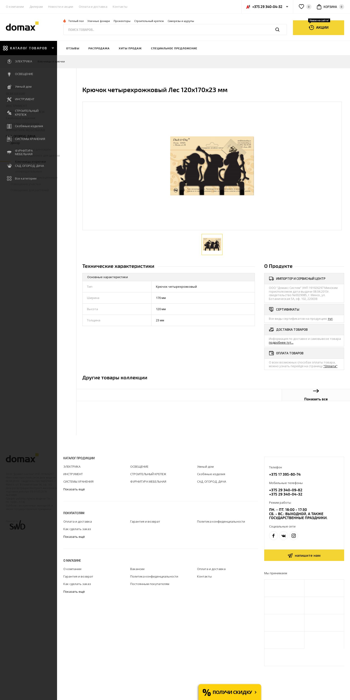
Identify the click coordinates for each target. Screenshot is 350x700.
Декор (23, 61)
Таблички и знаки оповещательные (28, 169)
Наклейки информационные (36, 177)
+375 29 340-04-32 (285, 494)
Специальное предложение (174, 48)
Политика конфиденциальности (221, 521)
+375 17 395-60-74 (285, 474)
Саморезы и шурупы (181, 21)
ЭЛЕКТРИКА (15, 88)
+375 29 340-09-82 (285, 490)
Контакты (120, 6)
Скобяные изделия (20, 118)
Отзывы (72, 48)
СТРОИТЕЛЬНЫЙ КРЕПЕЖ (25, 112)
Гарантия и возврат (145, 521)
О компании (15, 6)
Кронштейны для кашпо (33, 149)
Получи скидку (232, 692)
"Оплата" (330, 366)
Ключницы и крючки (51, 61)
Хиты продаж (130, 48)
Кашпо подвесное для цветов (37, 155)
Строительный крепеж (149, 21)
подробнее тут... (281, 342)
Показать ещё (74, 489)
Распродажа (99, 48)
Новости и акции (60, 6)
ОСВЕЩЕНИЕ (15, 94)
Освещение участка (26, 184)
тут (330, 318)
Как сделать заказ (77, 529)
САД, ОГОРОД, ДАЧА (21, 136)
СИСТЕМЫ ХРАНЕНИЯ (22, 124)
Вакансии (137, 569)
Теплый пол (76, 21)
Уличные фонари (98, 21)
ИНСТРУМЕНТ (16, 106)
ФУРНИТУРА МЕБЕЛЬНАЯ (25, 130)
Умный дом (15, 100)
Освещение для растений (30, 190)
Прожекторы (122, 21)
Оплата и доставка (93, 6)
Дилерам (36, 6)
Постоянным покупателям (149, 584)
